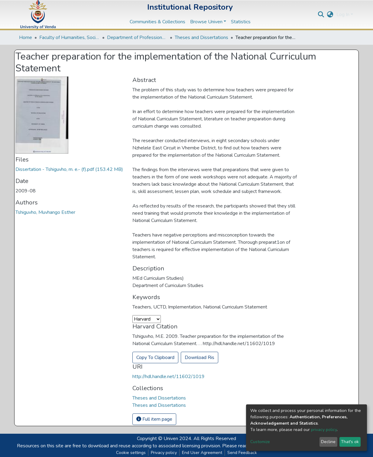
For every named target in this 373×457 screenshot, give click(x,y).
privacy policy (324, 430)
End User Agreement (202, 452)
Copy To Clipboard (155, 357)
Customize (260, 442)
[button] (330, 14)
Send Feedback (242, 452)
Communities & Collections (157, 21)
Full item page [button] (154, 419)
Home (25, 37)
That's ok (350, 442)
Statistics (241, 21)
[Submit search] (321, 14)
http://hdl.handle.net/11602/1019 (168, 376)
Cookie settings (131, 452)
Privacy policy (164, 452)
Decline (328, 442)
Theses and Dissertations (201, 37)
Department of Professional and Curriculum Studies (137, 37)
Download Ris (199, 357)
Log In (342, 14)
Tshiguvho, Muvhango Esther (45, 212)
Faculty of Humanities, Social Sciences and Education (69, 37)
